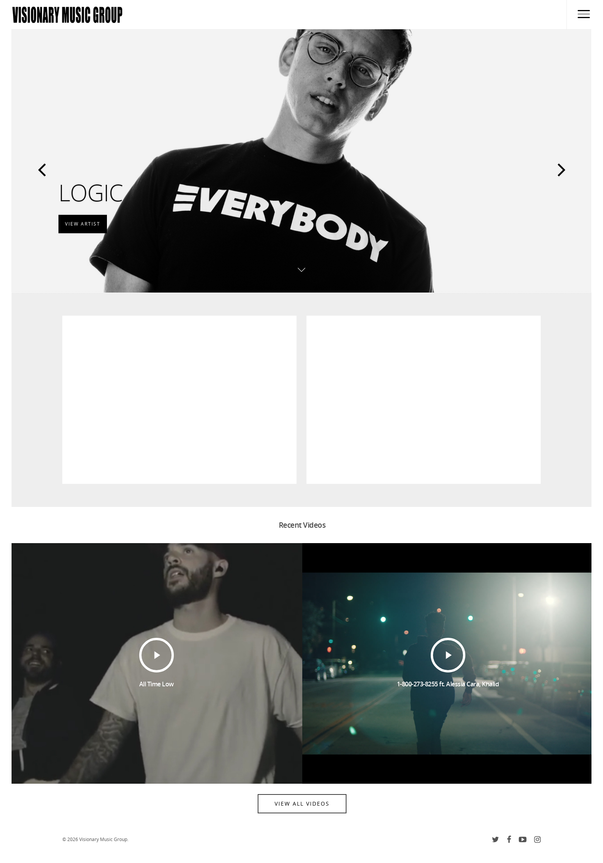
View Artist (82, 222)
